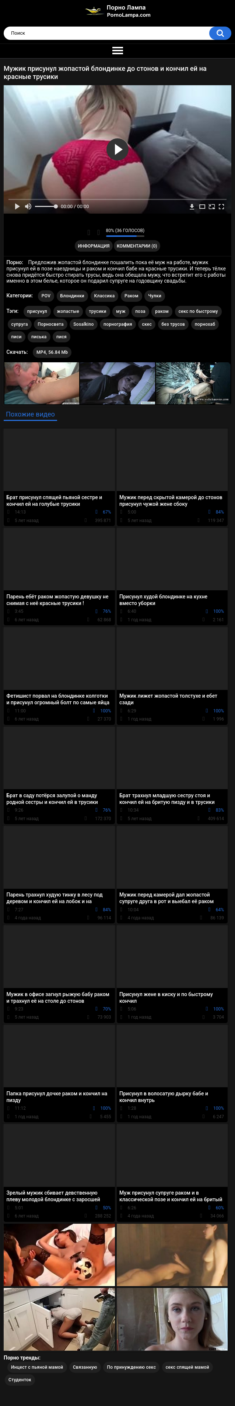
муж (121, 311)
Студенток (19, 1379)
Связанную (85, 1367)
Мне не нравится (98, 232)
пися (61, 336)
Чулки (154, 295)
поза (140, 311)
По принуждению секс (131, 1367)
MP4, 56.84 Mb (52, 352)
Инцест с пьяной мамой (37, 1367)
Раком (131, 295)
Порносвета (51, 324)
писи (16, 336)
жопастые (68, 311)
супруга (19, 324)
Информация (94, 246)
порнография (118, 324)
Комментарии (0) (137, 246)
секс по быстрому (198, 311)
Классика (104, 295)
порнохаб (205, 324)
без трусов (173, 324)
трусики (97, 311)
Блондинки (72, 295)
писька (39, 336)
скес (147, 324)
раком (162, 311)
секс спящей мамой (187, 1367)
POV (46, 295)
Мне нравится (89, 232)
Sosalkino (83, 324)
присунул (37, 311)
